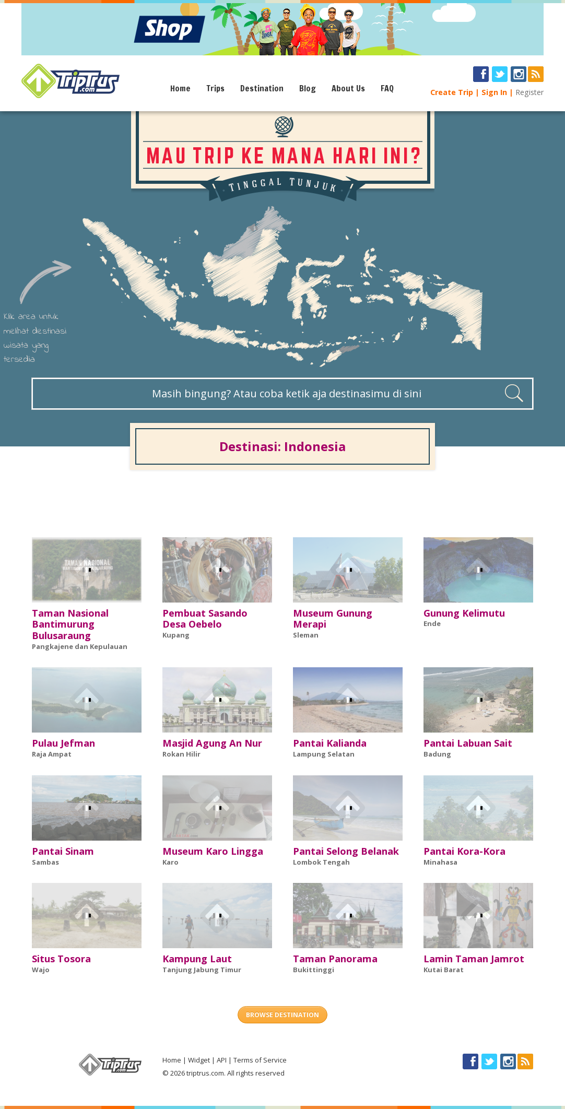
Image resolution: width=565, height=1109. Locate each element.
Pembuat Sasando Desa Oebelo (205, 619)
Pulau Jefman (63, 743)
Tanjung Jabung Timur (201, 969)
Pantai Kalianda (330, 743)
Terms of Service (260, 1060)
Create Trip (451, 92)
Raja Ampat (52, 754)
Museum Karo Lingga (212, 851)
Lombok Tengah (321, 862)
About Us (348, 88)
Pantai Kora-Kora (464, 851)
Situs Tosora (61, 958)
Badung (437, 754)
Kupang (176, 635)
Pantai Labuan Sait (467, 743)
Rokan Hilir (181, 754)
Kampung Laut (197, 958)
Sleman (306, 635)
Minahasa (440, 862)
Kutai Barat (443, 969)
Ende (432, 623)
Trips (215, 88)
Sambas (45, 862)
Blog (307, 88)
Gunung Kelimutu (464, 613)
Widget (199, 1060)
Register (529, 92)
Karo (170, 862)
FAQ (387, 88)
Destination (262, 88)
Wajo (41, 969)
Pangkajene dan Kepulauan (79, 646)
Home (180, 88)
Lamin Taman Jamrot (473, 958)
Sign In (494, 92)
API (222, 1060)
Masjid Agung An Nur (212, 743)
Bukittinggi (313, 969)
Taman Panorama (335, 958)
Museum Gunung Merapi (332, 619)
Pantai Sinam (63, 851)
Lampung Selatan (324, 754)
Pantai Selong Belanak (346, 851)
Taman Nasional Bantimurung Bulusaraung (70, 624)
